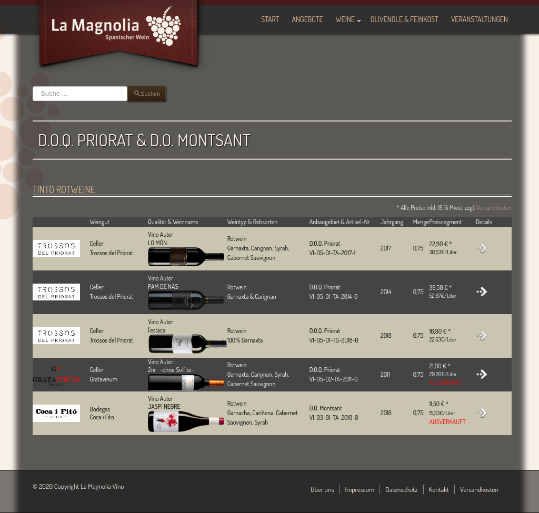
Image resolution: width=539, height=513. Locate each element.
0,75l (419, 335)
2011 (385, 374)
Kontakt (439, 489)
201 (384, 335)
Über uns (322, 489)
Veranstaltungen (479, 19)
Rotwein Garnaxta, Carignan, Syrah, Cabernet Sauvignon (258, 374)
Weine (345, 19)
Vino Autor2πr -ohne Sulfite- (186, 372)
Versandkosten (494, 208)
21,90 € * (445, 374)
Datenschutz (401, 489)
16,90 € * (442, 335)
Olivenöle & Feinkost (404, 19)
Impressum (359, 489)
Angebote (307, 19)
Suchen (146, 93)
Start (270, 19)
